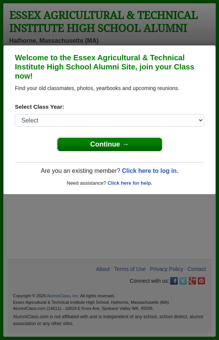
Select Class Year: (39, 106)
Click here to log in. (150, 171)
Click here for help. (129, 183)
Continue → (109, 144)
